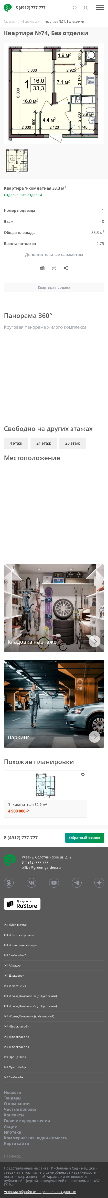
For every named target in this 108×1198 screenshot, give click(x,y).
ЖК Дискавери (14, 975)
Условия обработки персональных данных (40, 1192)
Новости (12, 1092)
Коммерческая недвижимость (35, 1138)
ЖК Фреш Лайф (15, 1067)
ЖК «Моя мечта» (15, 925)
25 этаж (72, 443)
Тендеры (13, 1098)
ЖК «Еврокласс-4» (16, 1037)
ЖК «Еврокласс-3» (16, 1026)
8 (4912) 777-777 (30, 7)
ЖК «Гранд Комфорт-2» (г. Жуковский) (30, 1006)
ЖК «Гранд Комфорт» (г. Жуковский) (29, 1016)
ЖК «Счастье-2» (15, 986)
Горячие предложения (27, 1120)
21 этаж (43, 443)
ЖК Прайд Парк (15, 1057)
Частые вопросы (21, 1109)
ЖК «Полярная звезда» (20, 945)
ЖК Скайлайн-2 (15, 955)
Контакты (14, 1115)
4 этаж (16, 443)
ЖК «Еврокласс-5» (16, 1047)
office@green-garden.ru (41, 867)
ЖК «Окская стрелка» (19, 935)
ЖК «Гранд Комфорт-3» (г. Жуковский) (30, 996)
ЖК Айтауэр (12, 965)
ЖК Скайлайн (13, 1077)
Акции (11, 1126)
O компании (17, 1103)
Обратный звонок (84, 837)
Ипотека (12, 1132)
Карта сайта (16, 1143)
